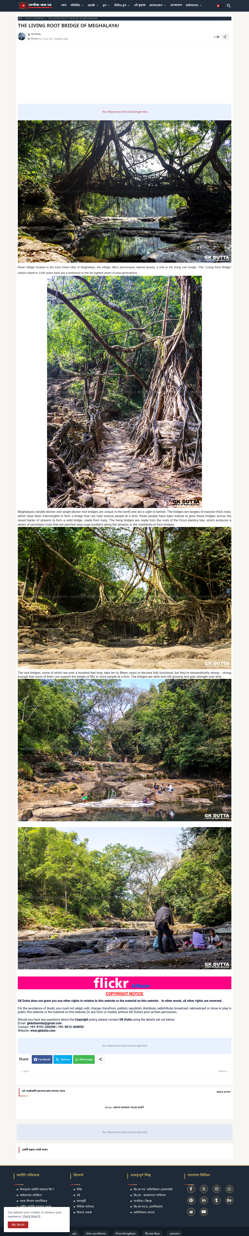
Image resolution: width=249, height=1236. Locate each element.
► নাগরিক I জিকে (141, 1201)
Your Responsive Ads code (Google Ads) (124, 112)
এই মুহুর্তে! (140, 5)
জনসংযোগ (155, 5)
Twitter (65, 1059)
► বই (76, 1195)
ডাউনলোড (192, 5)
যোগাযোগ (176, 5)
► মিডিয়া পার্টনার (83, 1207)
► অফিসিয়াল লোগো (142, 1213)
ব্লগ (104, 5)
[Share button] (100, 1059)
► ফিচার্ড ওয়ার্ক (82, 1213)
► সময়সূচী (79, 1201)
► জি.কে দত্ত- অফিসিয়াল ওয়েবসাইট (151, 1189)
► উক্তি (77, 1189)
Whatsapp (86, 1059)
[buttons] (191, 1189)
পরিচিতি (75, 5)
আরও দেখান (223, 1092)
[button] (220, 6)
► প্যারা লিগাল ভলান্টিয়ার (31, 1201)
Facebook (44, 1059)
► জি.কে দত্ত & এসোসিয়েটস (146, 1207)
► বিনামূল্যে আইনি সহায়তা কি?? (35, 1189)
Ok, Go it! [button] (18, 1225)
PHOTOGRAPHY (35, 18)
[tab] (63, 5)
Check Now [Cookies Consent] (30, 1216)
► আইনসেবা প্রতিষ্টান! (29, 1195)
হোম (63, 5)
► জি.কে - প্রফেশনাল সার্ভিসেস (148, 1195)
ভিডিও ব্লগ (120, 5)
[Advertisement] (124, 74)
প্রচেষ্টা (91, 5)
